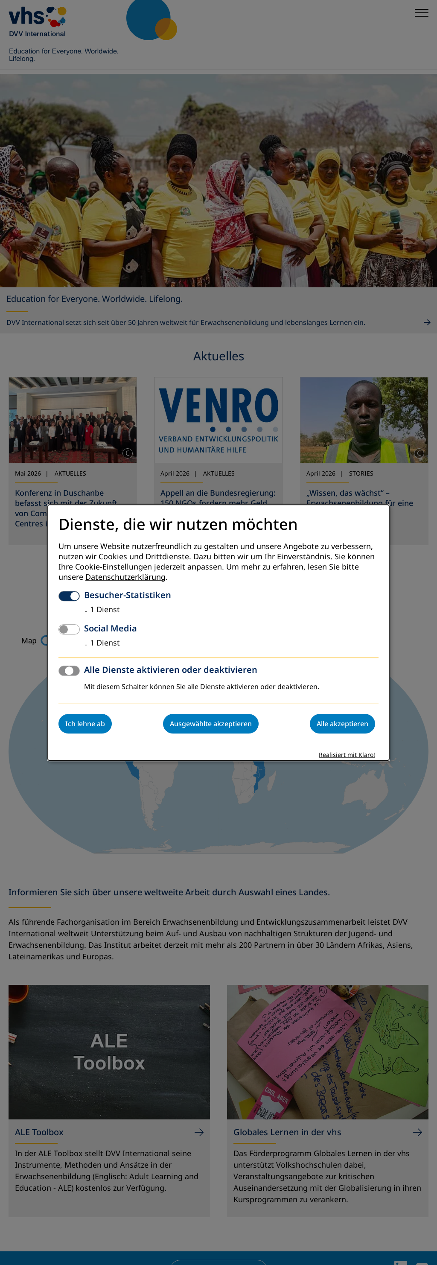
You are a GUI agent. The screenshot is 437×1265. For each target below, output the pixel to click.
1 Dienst (102, 609)
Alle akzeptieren (342, 723)
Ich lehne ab (85, 723)
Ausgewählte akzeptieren (211, 723)
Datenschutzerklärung (125, 577)
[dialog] (218, 632)
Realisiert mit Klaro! (347, 755)
